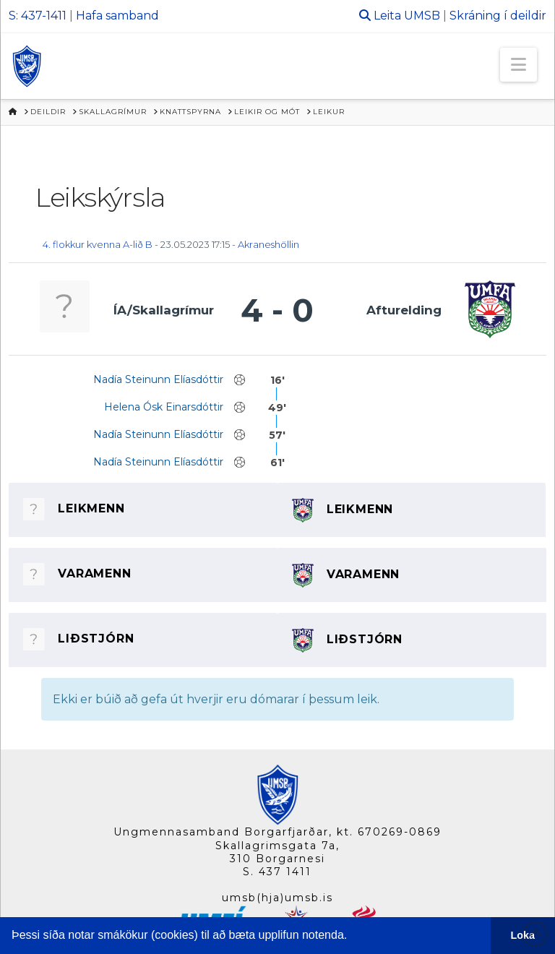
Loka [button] (523, 935)
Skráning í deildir (497, 15)
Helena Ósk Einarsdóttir (163, 406)
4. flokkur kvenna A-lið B (97, 244)
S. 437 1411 (277, 871)
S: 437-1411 (37, 15)
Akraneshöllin (268, 244)
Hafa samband (117, 15)
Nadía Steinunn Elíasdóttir (158, 379)
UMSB (422, 15)
